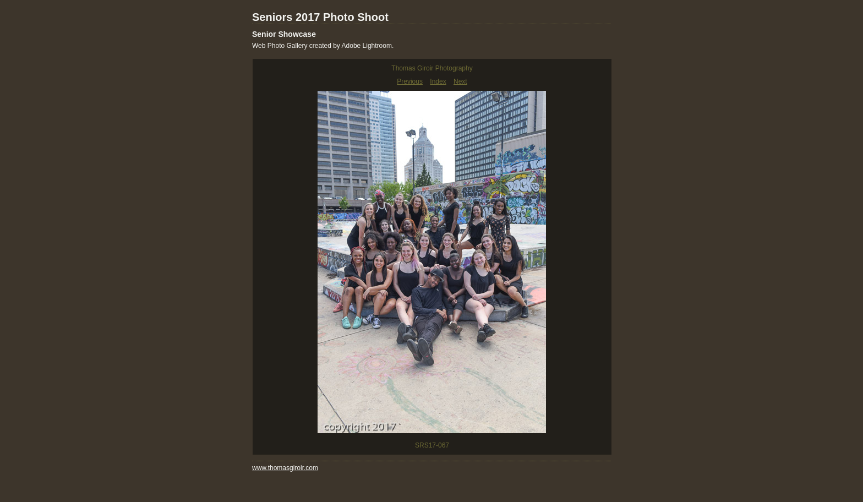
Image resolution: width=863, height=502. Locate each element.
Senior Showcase (284, 34)
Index (438, 81)
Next (460, 81)
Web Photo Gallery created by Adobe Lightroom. (323, 46)
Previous (410, 81)
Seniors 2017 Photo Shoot (320, 17)
